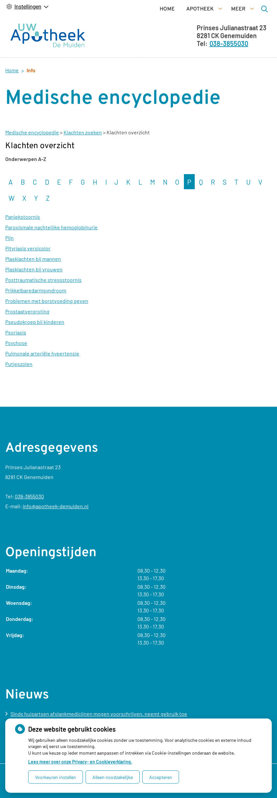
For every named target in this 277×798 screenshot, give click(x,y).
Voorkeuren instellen (55, 777)
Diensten (109, 47)
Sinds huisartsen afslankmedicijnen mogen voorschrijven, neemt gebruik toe (98, 714)
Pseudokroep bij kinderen (34, 333)
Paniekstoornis (22, 228)
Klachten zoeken (83, 143)
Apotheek (136, 33)
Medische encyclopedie (32, 143)
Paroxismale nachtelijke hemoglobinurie (51, 238)
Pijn (9, 249)
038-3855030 (29, 496)
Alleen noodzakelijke (112, 777)
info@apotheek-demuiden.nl (56, 506)
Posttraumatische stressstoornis (43, 291)
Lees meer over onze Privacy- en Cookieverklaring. (80, 761)
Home (103, 33)
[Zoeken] (211, 40)
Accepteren (160, 777)
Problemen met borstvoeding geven (46, 312)
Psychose (16, 354)
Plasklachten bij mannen (33, 270)
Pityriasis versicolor (27, 259)
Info (145, 47)
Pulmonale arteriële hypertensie (42, 364)
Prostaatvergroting (27, 322)
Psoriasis (15, 343)
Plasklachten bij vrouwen (34, 280)
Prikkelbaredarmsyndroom (35, 301)
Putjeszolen (18, 375)
